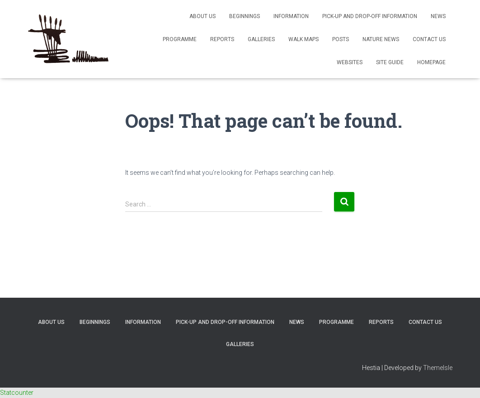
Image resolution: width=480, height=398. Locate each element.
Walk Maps (303, 39)
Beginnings (244, 16)
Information (291, 16)
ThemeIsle (437, 367)
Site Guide (390, 62)
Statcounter (16, 392)
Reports (222, 39)
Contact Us (429, 39)
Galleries (261, 39)
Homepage (431, 62)
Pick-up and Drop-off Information (369, 16)
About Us (202, 16)
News (438, 16)
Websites (349, 62)
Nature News (380, 39)
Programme (180, 39)
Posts (340, 39)
